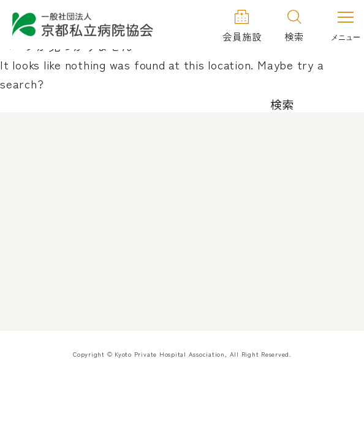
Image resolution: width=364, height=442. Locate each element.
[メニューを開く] (345, 24)
